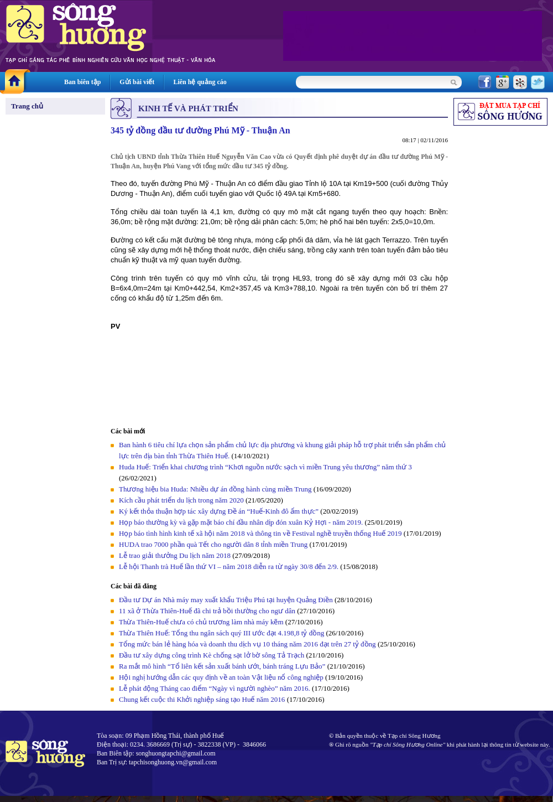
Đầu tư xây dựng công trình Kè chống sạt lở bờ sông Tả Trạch (211, 655)
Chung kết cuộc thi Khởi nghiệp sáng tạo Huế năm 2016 (202, 699)
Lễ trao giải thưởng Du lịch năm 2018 (175, 555)
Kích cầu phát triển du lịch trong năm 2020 (182, 500)
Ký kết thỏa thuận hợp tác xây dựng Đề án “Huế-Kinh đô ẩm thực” (219, 511)
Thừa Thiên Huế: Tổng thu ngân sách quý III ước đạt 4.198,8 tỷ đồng (221, 633)
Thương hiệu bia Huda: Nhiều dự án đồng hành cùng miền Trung (215, 489)
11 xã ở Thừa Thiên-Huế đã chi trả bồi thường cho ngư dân (207, 611)
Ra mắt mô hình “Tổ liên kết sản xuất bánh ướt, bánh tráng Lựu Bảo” (222, 666)
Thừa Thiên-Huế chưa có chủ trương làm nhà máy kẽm (201, 622)
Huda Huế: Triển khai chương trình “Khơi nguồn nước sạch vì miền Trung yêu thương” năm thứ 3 (265, 467)
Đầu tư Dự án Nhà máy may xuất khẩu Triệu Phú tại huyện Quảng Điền (226, 600)
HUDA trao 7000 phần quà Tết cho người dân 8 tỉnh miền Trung (213, 544)
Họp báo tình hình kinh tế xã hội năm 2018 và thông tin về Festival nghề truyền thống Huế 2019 (260, 533)
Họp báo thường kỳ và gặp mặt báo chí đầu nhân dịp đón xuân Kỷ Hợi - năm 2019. (242, 522)
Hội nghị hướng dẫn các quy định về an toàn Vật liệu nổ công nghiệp (221, 677)
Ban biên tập (82, 82)
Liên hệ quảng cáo (199, 82)
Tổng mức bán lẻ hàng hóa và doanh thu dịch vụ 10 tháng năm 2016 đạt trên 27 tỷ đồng (247, 644)
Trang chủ (27, 106)
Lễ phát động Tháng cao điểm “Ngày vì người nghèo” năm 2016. (214, 688)
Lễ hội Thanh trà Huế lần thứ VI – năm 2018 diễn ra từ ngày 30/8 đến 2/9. (229, 566)
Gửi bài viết (136, 82)
